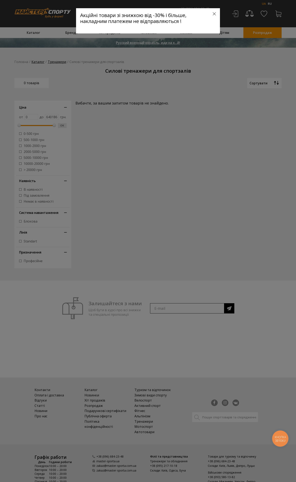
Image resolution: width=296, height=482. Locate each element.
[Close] (214, 13)
